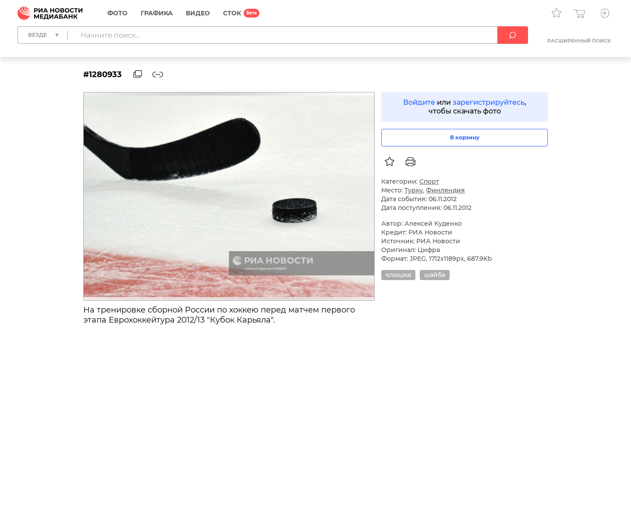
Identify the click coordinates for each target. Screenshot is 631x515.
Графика (157, 13)
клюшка (398, 275)
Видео (198, 13)
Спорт (429, 181)
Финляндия (445, 190)
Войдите (419, 102)
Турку (413, 190)
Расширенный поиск (579, 41)
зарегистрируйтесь (489, 102)
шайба (434, 275)
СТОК (232, 13)
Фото (117, 13)
